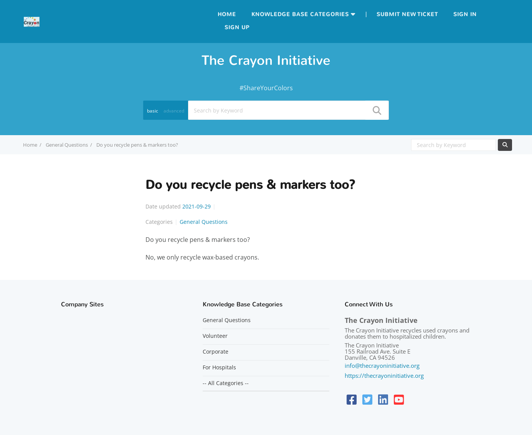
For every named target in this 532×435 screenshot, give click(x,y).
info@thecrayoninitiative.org (382, 365)
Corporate (215, 352)
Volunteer (215, 336)
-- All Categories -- (226, 383)
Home (227, 14)
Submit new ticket (407, 14)
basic (152, 111)
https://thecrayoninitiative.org (384, 375)
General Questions (67, 144)
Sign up (237, 27)
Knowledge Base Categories (300, 14)
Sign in (465, 14)
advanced (174, 111)
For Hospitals (219, 367)
